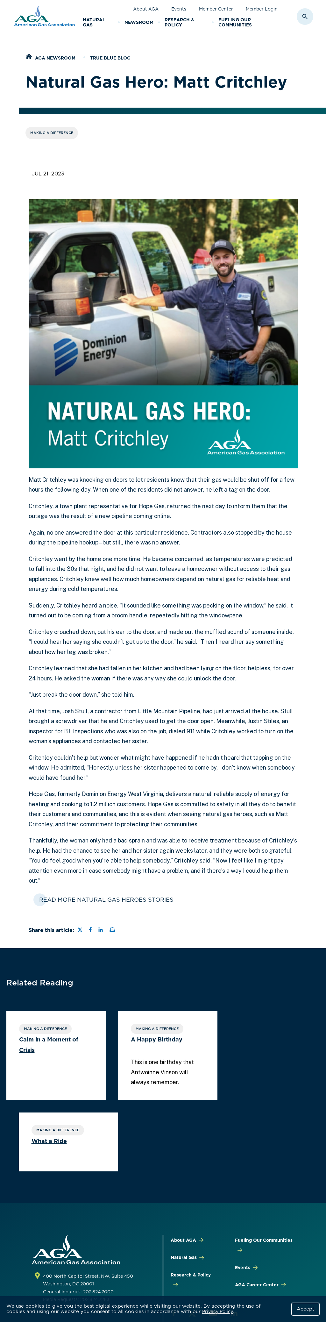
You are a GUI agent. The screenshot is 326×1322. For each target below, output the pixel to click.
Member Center (216, 8)
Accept (305, 1309)
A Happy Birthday (151, 1039)
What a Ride (250, 1039)
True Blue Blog (110, 57)
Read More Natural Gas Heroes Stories (106, 899)
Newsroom (138, 22)
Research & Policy (179, 22)
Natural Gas (94, 22)
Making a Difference (51, 133)
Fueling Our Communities (235, 22)
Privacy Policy (217, 1311)
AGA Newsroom (55, 57)
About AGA (146, 8)
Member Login (262, 8)
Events (178, 8)
